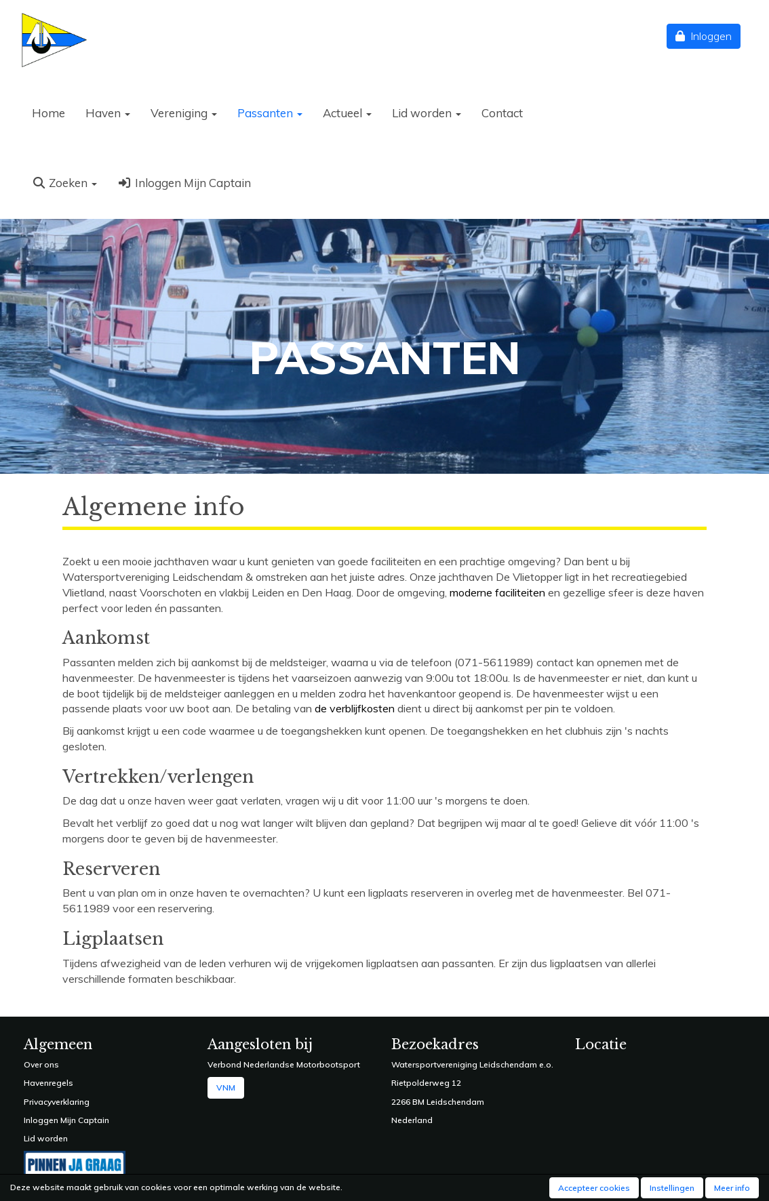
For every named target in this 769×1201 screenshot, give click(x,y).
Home (48, 113)
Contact (502, 113)
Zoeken (64, 183)
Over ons (41, 1064)
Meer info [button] (732, 1188)
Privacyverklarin (54, 1102)
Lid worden (426, 113)
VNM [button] (225, 1087)
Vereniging (184, 113)
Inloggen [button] (703, 36)
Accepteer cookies (594, 1188)
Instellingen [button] (672, 1188)
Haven (107, 113)
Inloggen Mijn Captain (183, 183)
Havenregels (48, 1083)
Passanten (269, 113)
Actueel (347, 113)
